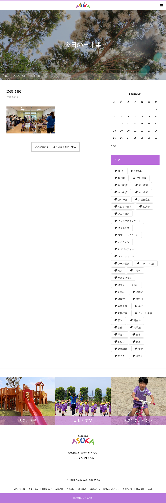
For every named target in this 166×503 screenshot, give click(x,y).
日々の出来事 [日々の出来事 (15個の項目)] (145, 313)
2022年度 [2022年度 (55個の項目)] (122, 185)
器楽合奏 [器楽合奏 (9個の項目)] (122, 306)
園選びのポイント (111, 489)
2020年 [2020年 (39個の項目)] (138, 171)
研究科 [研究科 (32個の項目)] (137, 320)
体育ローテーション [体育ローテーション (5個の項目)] (128, 285)
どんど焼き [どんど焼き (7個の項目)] (123, 213)
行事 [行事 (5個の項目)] (138, 334)
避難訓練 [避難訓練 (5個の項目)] (122, 349)
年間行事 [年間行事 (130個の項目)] (122, 313)
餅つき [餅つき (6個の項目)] (121, 356)
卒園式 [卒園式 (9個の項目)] (121, 299)
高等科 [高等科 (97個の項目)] (139, 356)
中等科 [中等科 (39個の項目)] (137, 270)
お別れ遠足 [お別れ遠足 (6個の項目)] (144, 199)
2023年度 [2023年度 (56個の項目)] (143, 185)
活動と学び (47, 489)
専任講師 (82, 489)
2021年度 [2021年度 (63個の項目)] (141, 178)
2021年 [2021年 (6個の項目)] (121, 178)
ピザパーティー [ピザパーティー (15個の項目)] (126, 249)
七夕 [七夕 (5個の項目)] (120, 270)
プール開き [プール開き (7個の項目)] (123, 263)
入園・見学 (33, 489)
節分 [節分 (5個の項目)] (120, 327)
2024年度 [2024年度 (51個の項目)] (122, 192)
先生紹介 (71, 489)
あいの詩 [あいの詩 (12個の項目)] (122, 199)
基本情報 (140, 489)
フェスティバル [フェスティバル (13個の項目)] (126, 256)
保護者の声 (127, 489)
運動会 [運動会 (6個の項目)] (121, 341)
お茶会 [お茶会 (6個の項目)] (146, 206)
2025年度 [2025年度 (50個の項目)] (143, 192)
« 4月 (113, 145)
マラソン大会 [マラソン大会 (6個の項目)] (147, 263)
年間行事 (59, 489)
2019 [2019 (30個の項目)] (120, 171)
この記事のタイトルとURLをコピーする (55, 147)
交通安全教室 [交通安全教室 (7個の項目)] (125, 277)
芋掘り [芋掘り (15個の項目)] (121, 334)
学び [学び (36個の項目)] (140, 306)
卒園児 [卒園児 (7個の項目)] (139, 292)
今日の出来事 (19, 489)
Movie (150, 489)
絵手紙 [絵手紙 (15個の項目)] (137, 327)
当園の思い (95, 489)
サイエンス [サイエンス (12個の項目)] (123, 228)
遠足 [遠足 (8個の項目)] (138, 341)
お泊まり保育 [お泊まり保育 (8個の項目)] (125, 206)
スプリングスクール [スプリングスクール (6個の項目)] (128, 235)
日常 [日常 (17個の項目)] (120, 320)
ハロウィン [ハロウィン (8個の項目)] (123, 242)
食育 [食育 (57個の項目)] (140, 349)
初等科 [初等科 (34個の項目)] (121, 292)
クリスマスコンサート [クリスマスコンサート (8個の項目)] (129, 221)
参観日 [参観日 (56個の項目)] (139, 299)
